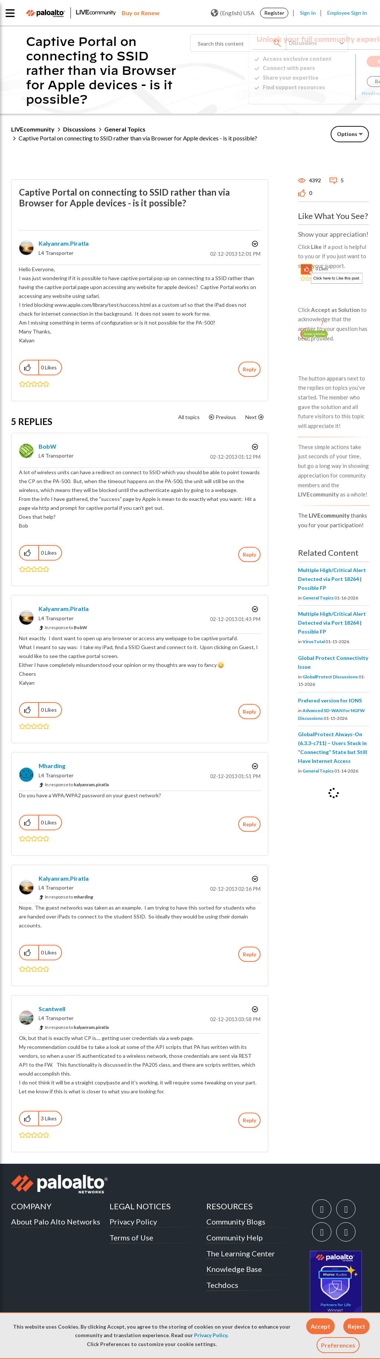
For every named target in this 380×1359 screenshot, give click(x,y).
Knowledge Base (234, 1269)
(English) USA (233, 13)
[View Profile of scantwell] (52, 1009)
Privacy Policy (210, 1335)
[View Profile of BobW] (47, 446)
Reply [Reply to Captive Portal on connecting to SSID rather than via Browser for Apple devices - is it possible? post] (249, 369)
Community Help (234, 1237)
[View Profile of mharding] (52, 766)
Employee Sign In (347, 13)
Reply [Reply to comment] (249, 554)
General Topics (124, 129)
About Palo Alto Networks (55, 1221)
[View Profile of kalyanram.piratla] (64, 243)
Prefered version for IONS (330, 700)
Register (274, 13)
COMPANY (31, 1206)
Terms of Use (131, 1237)
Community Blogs (235, 1221)
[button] (320, 1326)
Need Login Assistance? (335, 93)
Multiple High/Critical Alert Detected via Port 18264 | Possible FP (332, 579)
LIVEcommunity (33, 129)
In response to (66, 627)
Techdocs (222, 1284)
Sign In (308, 13)
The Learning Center (240, 1253)
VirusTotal (313, 641)
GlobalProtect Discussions (330, 677)
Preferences (338, 1345)
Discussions (79, 129)
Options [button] (347, 134)
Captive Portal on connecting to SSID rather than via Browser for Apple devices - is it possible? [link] (138, 138)
